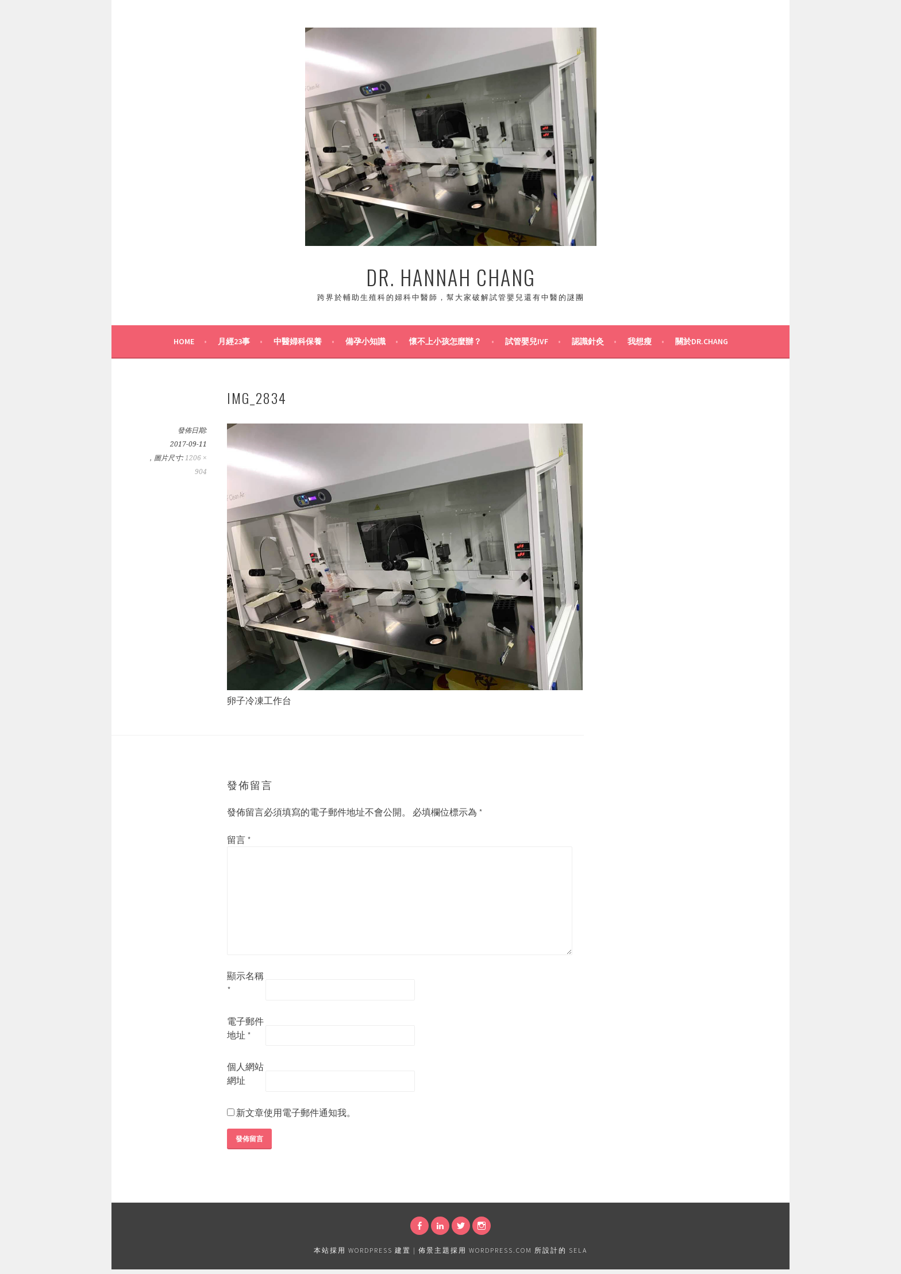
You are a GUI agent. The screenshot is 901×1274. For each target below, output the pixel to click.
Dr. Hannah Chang (451, 276)
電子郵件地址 (245, 1028)
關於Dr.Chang (701, 341)
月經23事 (234, 341)
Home (184, 341)
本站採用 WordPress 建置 (362, 1250)
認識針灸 (588, 341)
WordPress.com (500, 1250)
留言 (239, 839)
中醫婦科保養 (298, 341)
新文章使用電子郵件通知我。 (296, 1112)
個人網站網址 (245, 1073)
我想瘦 (639, 341)
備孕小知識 (365, 341)
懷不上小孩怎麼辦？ (445, 341)
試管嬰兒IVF (526, 341)
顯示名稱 (245, 982)
